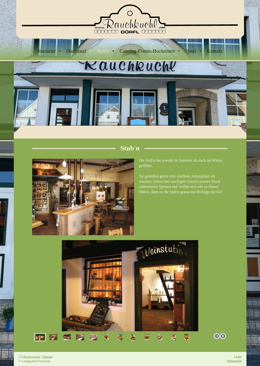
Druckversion (29, 356)
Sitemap (47, 356)
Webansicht (234, 361)
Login (237, 356)
